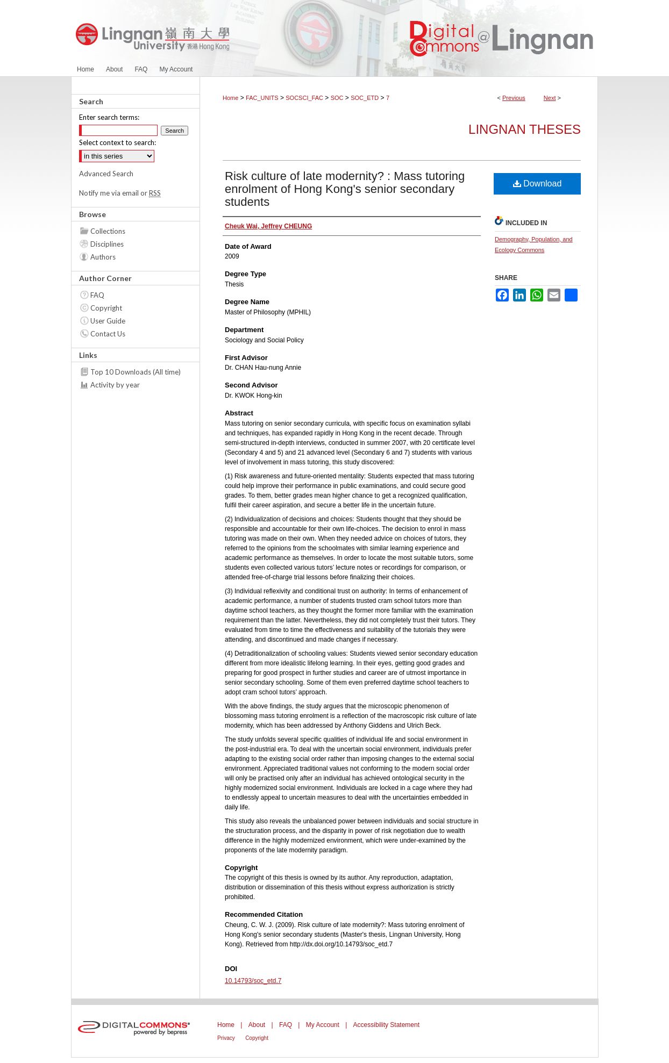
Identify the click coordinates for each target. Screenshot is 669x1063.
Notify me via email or (120, 193)
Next (550, 98)
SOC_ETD (365, 98)
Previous (513, 98)
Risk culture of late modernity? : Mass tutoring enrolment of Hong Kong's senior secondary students (345, 189)
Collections (107, 231)
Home (230, 98)
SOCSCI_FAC (304, 98)
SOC (337, 98)
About (256, 1025)
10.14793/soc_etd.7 (253, 981)
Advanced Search (106, 173)
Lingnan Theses (524, 129)
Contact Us (107, 333)
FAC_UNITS (262, 98)
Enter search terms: (109, 117)
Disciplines (107, 244)
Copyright (106, 308)
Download (537, 183)
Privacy (226, 1038)
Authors (103, 257)
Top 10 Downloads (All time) (135, 372)
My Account (322, 1025)
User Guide (107, 321)
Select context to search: (117, 142)
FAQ (97, 295)
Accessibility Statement (386, 1025)
